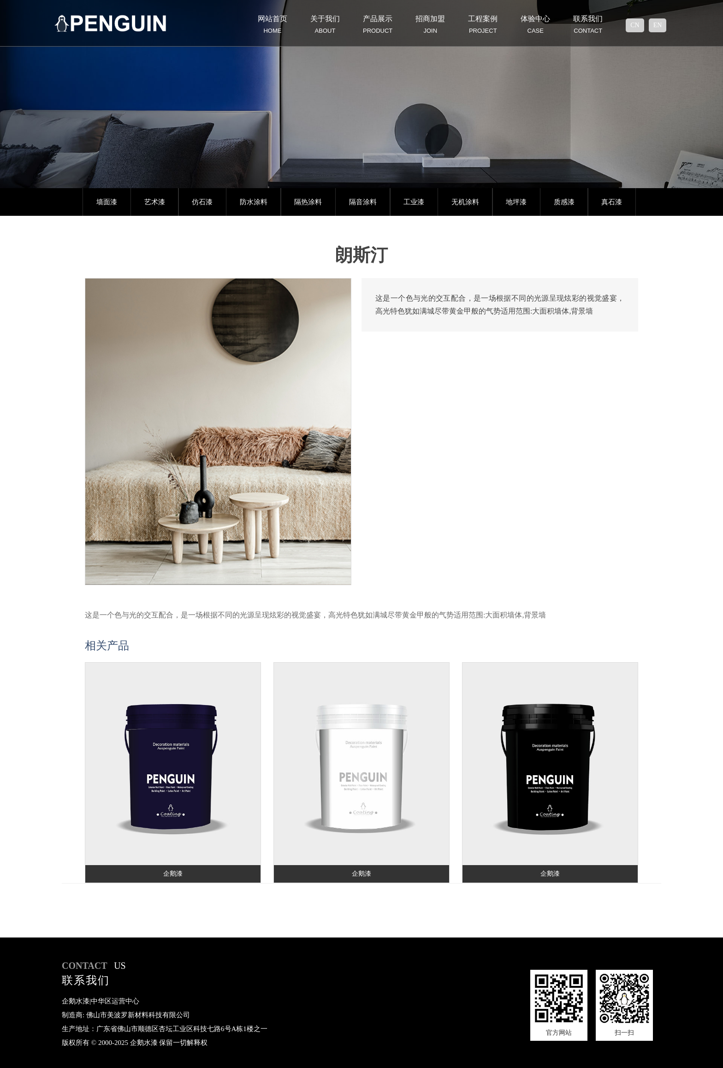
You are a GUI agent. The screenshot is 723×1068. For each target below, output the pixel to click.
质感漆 (564, 202)
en (657, 25)
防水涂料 (253, 202)
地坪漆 (516, 202)
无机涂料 (465, 202)
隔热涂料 (308, 202)
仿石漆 (202, 202)
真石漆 (611, 202)
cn (634, 25)
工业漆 (413, 202)
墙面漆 (106, 202)
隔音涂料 (363, 202)
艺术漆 (154, 202)
